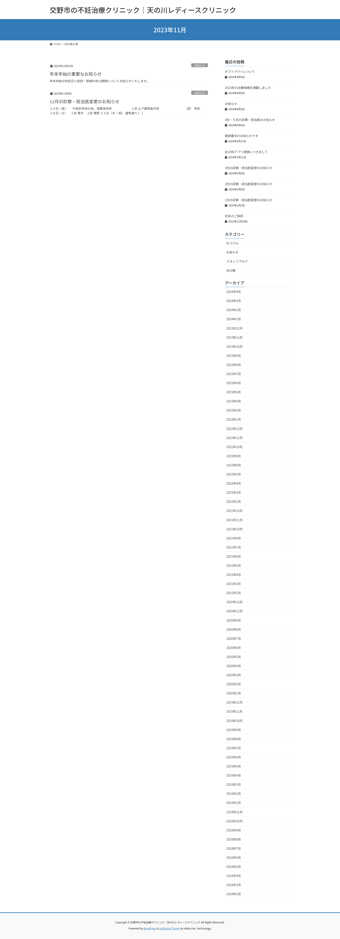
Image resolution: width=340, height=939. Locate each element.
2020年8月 (233, 629)
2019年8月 (233, 739)
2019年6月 (233, 757)
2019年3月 (233, 784)
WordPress (149, 928)
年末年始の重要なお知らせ (76, 74)
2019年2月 (233, 793)
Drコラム (232, 243)
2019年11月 (234, 711)
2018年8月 (233, 839)
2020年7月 (233, 638)
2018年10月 (234, 821)
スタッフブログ (237, 261)
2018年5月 (233, 866)
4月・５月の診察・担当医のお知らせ (250, 120)
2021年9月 (233, 538)
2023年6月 (233, 383)
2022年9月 (233, 456)
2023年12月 (234, 328)
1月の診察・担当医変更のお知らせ (248, 200)
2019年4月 (233, 775)
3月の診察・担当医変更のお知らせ (248, 168)
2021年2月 (233, 593)
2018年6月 (233, 857)
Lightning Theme (169, 928)
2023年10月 (234, 346)
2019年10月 (234, 721)
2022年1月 (233, 501)
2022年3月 (233, 492)
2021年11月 (234, 520)
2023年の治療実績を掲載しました (248, 87)
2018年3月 (233, 885)
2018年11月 (234, 812)
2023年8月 (233, 365)
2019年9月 (233, 730)
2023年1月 (233, 419)
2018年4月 (233, 876)
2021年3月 (233, 583)
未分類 (230, 270)
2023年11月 (234, 337)
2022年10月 (234, 447)
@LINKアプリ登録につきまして (246, 152)
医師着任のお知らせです (241, 136)
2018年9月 (233, 830)
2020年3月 (233, 675)
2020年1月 (233, 693)
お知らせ (199, 65)
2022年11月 (234, 438)
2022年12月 (234, 428)
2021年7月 (233, 547)
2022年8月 (233, 465)
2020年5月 (233, 657)
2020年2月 (233, 684)
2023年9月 (233, 355)
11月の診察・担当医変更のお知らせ (84, 101)
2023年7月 (233, 374)
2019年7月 (233, 748)
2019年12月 (234, 702)
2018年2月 (233, 894)
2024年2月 (233, 310)
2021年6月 (233, 556)
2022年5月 (233, 474)
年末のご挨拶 (234, 216)
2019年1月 (233, 802)
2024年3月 (233, 301)
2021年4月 (233, 574)
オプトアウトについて (240, 71)
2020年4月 (233, 666)
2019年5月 (233, 766)
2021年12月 (234, 510)
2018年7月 (233, 848)
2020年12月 (234, 602)
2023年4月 (233, 401)
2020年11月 (234, 611)
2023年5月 (233, 392)
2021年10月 (234, 529)
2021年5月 (233, 565)
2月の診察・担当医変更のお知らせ (248, 184)
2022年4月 (233, 483)
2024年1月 (233, 319)
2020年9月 (233, 620)
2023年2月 (233, 410)
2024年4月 (233, 291)
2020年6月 (233, 647)
